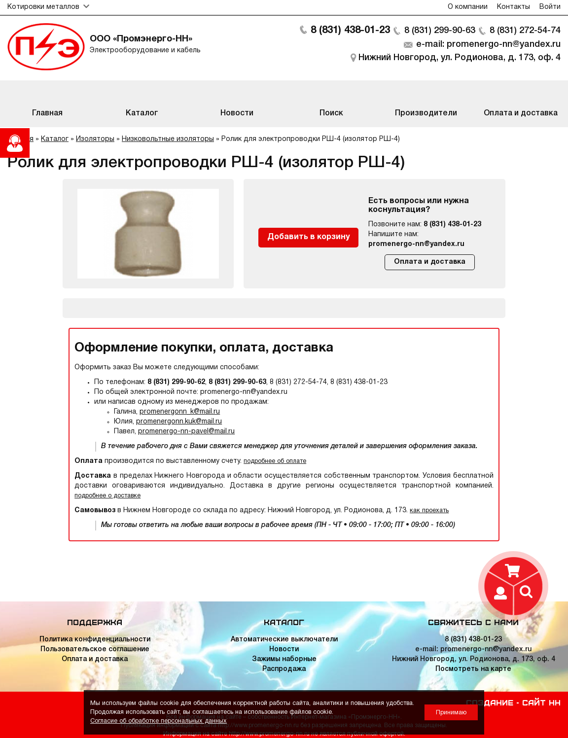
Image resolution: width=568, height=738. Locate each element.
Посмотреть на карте (473, 669)
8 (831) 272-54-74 (525, 31)
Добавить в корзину (308, 237)
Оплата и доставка (429, 262)
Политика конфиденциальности (94, 639)
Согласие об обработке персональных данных (158, 721)
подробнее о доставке (107, 495)
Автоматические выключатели (284, 639)
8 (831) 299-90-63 (439, 31)
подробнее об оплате (275, 461)
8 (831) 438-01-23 (350, 30)
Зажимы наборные (284, 659)
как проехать (429, 510)
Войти (550, 7)
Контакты (513, 7)
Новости (284, 649)
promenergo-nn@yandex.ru (416, 244)
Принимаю (451, 712)
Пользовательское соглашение (94, 649)
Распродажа (284, 669)
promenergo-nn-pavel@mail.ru (186, 431)
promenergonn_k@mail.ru (180, 412)
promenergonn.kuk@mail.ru (179, 422)
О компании (468, 7)
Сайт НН (541, 702)
